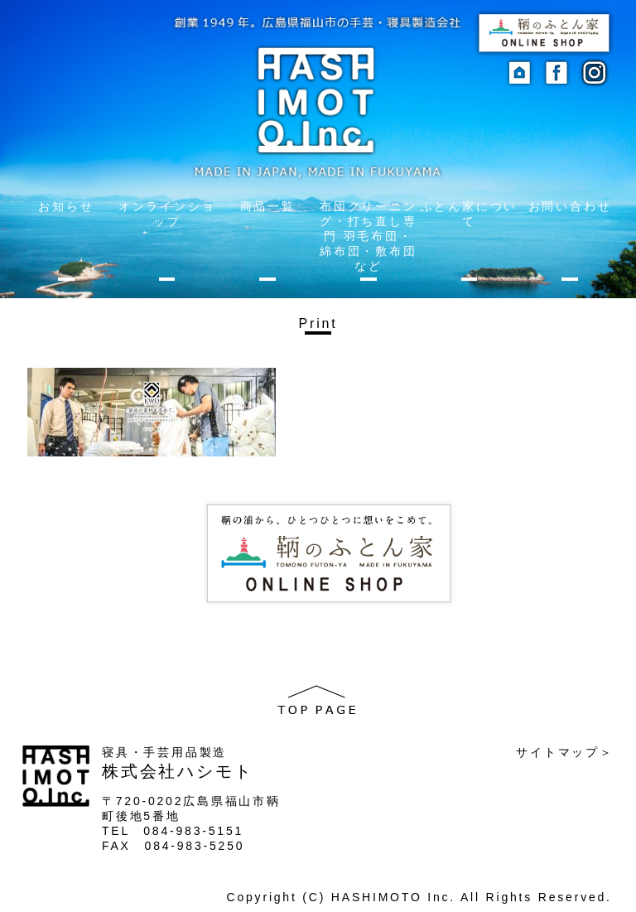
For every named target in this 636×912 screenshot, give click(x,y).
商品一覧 (268, 206)
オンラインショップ (167, 214)
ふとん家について (469, 214)
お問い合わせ (570, 206)
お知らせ (66, 206)
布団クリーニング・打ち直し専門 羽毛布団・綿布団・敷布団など (368, 236)
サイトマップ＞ (565, 752)
